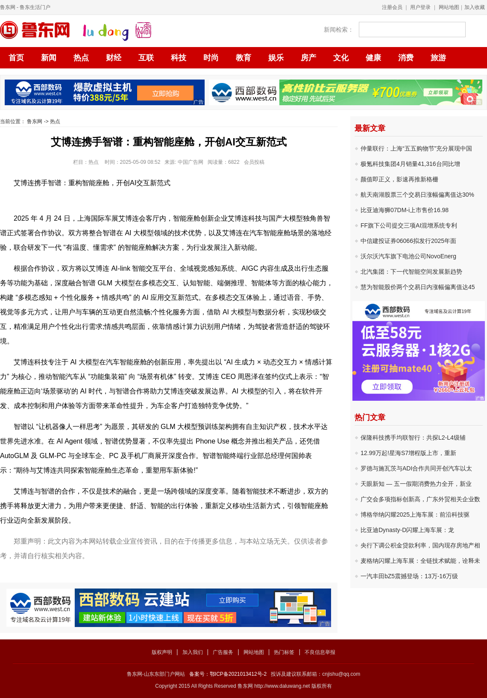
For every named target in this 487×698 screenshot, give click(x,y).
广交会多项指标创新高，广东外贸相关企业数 (420, 499)
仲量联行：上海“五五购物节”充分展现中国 (416, 148)
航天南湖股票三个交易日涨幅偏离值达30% (417, 194)
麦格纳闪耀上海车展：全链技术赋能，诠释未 (420, 560)
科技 (178, 57)
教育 (243, 57)
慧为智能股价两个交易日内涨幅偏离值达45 (418, 287)
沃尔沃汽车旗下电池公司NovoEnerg (408, 256)
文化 (341, 57)
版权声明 (162, 652)
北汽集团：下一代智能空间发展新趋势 (411, 271)
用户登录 (420, 7)
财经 (113, 57)
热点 (81, 57)
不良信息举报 (320, 652)
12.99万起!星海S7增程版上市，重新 (408, 453)
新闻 (48, 57)
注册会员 (392, 7)
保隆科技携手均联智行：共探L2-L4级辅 (413, 437)
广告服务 (223, 652)
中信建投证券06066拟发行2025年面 (408, 240)
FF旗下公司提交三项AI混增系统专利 (409, 225)
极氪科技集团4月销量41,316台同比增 (410, 163)
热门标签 (284, 652)
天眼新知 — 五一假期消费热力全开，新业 (416, 483)
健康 (373, 57)
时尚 (211, 57)
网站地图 (449, 7)
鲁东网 (7, 7)
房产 (308, 57)
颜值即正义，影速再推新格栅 (399, 179)
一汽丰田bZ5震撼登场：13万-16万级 (409, 576)
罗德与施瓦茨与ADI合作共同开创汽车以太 (416, 468)
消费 (406, 57)
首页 (16, 57)
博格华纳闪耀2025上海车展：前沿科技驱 (415, 514)
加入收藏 (474, 7)
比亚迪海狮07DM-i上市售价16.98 (405, 210)
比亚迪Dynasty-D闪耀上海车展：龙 (407, 529)
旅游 (438, 57)
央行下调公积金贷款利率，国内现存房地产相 (420, 545)
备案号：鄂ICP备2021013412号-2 (228, 674)
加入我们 (192, 652)
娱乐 (276, 57)
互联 (146, 57)
